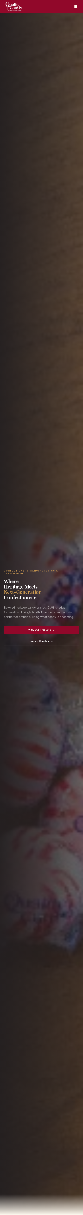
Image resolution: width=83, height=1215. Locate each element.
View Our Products (41, 629)
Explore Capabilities (41, 641)
